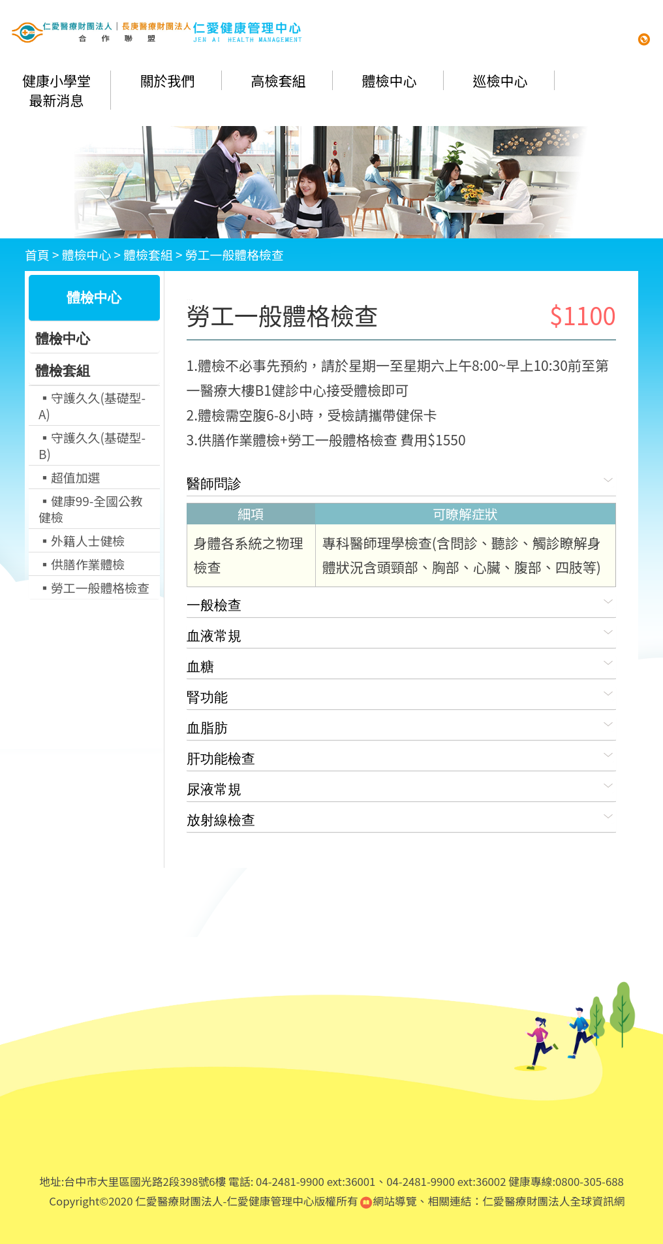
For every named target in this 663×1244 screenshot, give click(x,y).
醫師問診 (402, 481)
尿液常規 (402, 787)
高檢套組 (278, 80)
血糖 (402, 664)
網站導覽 (388, 1201)
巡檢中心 (500, 80)
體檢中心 (389, 80)
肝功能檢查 (402, 756)
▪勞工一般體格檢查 (94, 587)
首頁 (37, 254)
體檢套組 (148, 254)
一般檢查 (402, 603)
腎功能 (402, 695)
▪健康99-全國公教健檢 (91, 509)
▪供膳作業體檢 (82, 564)
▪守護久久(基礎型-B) (92, 445)
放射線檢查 (402, 817)
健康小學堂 (56, 80)
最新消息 (56, 100)
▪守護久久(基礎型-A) (92, 406)
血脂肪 (402, 725)
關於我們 (167, 80)
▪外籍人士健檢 (82, 540)
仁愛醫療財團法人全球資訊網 (553, 1201)
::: (190, 300)
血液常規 (402, 633)
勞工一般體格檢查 (234, 254)
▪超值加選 (69, 477)
